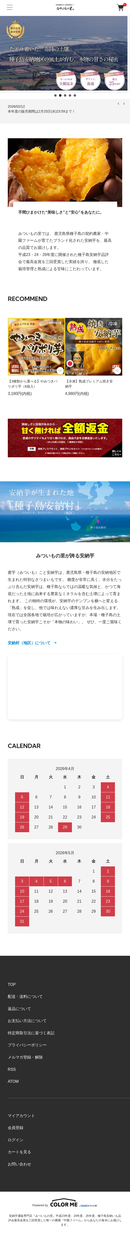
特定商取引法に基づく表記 (31, 1033)
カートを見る (19, 1152)
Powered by (65, 1202)
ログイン (15, 1140)
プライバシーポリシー (27, 1045)
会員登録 (15, 1128)
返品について (19, 1009)
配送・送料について (25, 996)
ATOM (13, 1081)
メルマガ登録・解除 (25, 1057)
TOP (12, 984)
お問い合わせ (19, 1164)
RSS (12, 1069)
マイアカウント (21, 1116)
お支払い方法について (27, 1021)
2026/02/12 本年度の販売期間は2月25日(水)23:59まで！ (41, 108)
